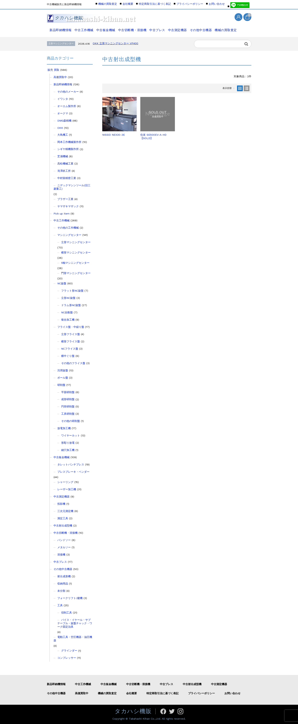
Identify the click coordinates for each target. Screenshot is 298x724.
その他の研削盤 (70, 420)
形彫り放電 (68, 442)
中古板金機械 (106, 28)
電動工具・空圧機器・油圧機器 (73, 638)
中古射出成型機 (63, 525)
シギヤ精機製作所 (68, 149)
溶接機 (61, 554)
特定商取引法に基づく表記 (155, 3)
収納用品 (62, 583)
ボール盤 (62, 377)
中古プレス (158, 28)
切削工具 (66, 612)
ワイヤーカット (70, 435)
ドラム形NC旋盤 (71, 305)
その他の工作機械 (68, 227)
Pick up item (62, 213)
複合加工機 (68, 319)
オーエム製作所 (66, 106)
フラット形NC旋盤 (72, 290)
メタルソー (64, 547)
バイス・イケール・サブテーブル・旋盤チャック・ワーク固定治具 (74, 623)
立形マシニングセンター (76, 242)
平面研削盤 (68, 392)
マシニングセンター (69, 234)
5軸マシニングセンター (75, 262)
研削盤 (61, 384)
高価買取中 (60, 77)
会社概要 (128, 3)
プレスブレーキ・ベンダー (73, 471)
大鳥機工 (62, 134)
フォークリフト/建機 (70, 598)
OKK (60, 127)
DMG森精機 (64, 120)
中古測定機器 (179, 28)
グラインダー (69, 650)
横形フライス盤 (70, 341)
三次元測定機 (65, 511)
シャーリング (65, 482)
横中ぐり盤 (68, 355)
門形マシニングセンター (76, 273)
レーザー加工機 (66, 489)
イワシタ (62, 98)
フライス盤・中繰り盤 (70, 326)
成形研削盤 (68, 399)
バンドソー (64, 540)
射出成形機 (64, 576)
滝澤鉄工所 (64, 170)
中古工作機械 (83, 28)
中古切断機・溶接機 (132, 28)
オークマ (62, 113)
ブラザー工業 (65, 199)
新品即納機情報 (59, 28)
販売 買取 (53, 69)
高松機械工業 (65, 163)
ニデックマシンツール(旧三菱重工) (72, 187)
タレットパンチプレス (70, 464)
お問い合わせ (217, 3)
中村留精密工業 (66, 178)
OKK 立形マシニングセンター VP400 (115, 43)
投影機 (61, 503)
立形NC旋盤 (68, 297)
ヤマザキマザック (68, 206)
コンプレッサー (66, 657)
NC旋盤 (61, 283)
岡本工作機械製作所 (69, 142)
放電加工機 (64, 428)
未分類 (61, 590)
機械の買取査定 (228, 28)
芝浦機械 (62, 156)
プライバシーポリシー (189, 3)
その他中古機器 (203, 28)
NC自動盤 (67, 312)
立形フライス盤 (70, 334)
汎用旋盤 (62, 370)
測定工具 (62, 518)
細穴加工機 (68, 449)
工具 (60, 605)
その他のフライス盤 (73, 363)
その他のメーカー (68, 91)
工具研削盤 (68, 413)
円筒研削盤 (68, 406)
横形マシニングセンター (76, 252)
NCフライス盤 (69, 348)
